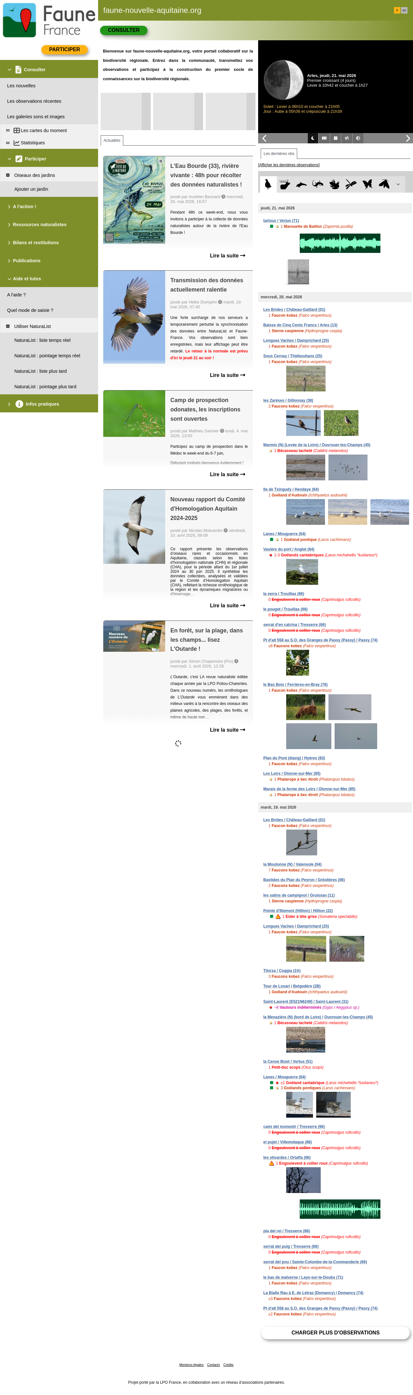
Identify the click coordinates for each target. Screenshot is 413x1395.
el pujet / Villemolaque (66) (287, 1142)
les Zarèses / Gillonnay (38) (288, 400)
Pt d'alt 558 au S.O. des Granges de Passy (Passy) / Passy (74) (320, 640)
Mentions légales (191, 1365)
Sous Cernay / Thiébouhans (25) (292, 356)
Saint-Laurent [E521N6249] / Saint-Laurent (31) (305, 1001)
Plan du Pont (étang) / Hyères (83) (294, 758)
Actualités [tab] (112, 140)
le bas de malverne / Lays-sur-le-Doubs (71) (303, 1277)
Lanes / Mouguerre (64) (284, 534)
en (404, 10)
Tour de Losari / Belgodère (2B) (292, 986)
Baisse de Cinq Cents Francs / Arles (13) (300, 325)
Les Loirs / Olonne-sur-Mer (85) (291, 773)
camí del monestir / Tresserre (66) (294, 1126)
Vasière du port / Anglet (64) (288, 549)
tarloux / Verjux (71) (281, 220)
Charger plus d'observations (335, 1332)
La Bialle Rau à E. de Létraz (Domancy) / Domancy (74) (313, 1293)
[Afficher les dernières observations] (289, 165)
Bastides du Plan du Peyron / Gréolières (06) (304, 880)
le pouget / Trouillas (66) (285, 609)
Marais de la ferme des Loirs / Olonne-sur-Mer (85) (309, 789)
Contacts (213, 1365)
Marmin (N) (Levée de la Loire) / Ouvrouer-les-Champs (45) (316, 445)
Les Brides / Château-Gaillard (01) (294, 309)
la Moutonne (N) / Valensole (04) (292, 864)
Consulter (123, 30)
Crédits (228, 1365)
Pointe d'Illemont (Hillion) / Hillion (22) (298, 911)
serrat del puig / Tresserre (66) (290, 1246)
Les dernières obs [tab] (279, 153)
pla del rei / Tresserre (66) (286, 1231)
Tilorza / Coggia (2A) (282, 970)
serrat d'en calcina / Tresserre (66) (294, 624)
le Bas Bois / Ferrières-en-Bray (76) (295, 684)
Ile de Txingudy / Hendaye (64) (291, 489)
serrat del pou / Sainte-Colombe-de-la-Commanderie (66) (315, 1262)
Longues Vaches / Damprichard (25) (296, 340)
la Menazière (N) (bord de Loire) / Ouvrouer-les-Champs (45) (318, 1017)
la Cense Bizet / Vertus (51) (288, 1061)
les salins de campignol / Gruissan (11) (299, 895)
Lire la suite (227, 255)
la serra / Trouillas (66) (283, 594)
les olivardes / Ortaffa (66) (287, 1157)
